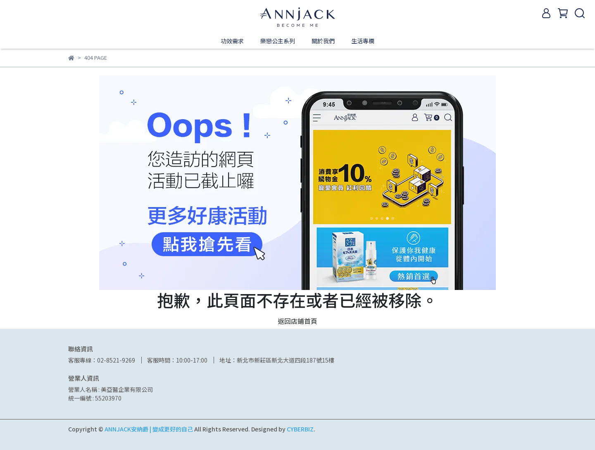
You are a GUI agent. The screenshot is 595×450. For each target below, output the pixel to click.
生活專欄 (362, 41)
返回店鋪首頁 (297, 321)
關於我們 (323, 41)
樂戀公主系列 (277, 41)
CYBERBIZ (300, 429)
